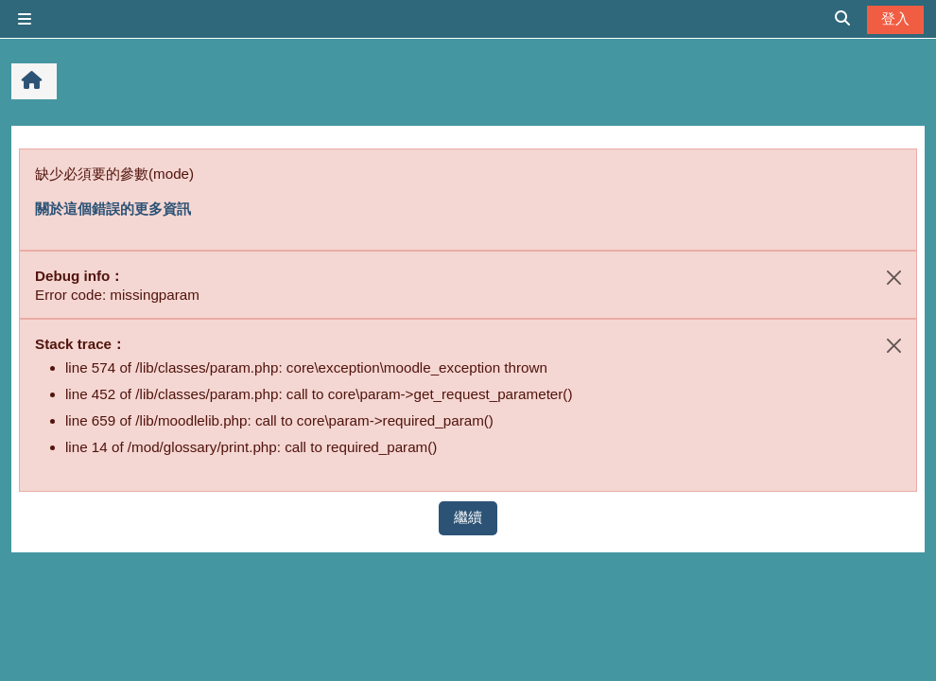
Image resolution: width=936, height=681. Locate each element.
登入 (895, 18)
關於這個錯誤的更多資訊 (113, 209)
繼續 (468, 517)
